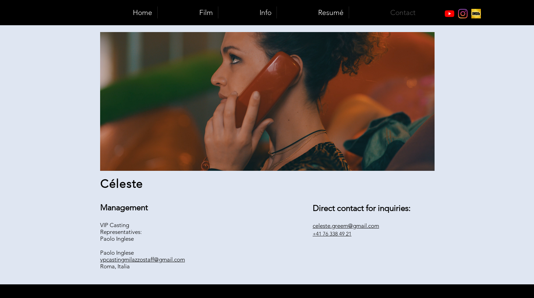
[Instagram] (463, 13)
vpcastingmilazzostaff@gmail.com (142, 259)
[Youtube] (449, 13)
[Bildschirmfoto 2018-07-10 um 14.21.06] (476, 13)
